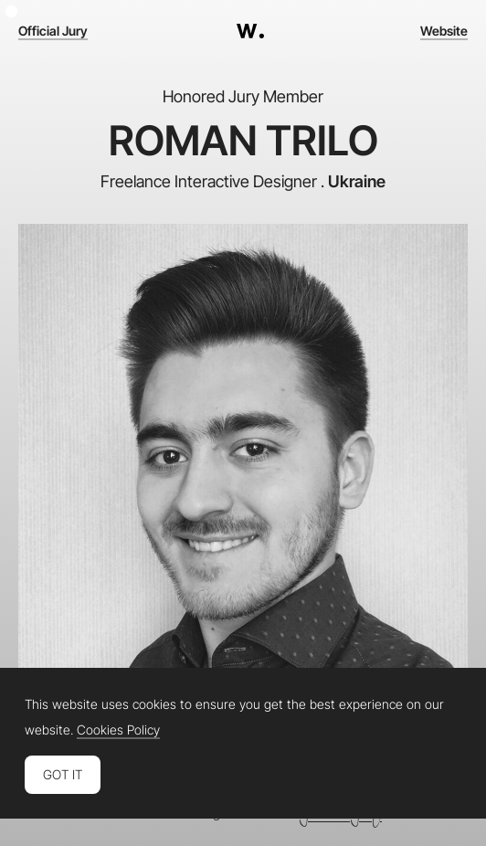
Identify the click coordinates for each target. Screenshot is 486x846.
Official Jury (53, 31)
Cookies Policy (118, 730)
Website (444, 31)
